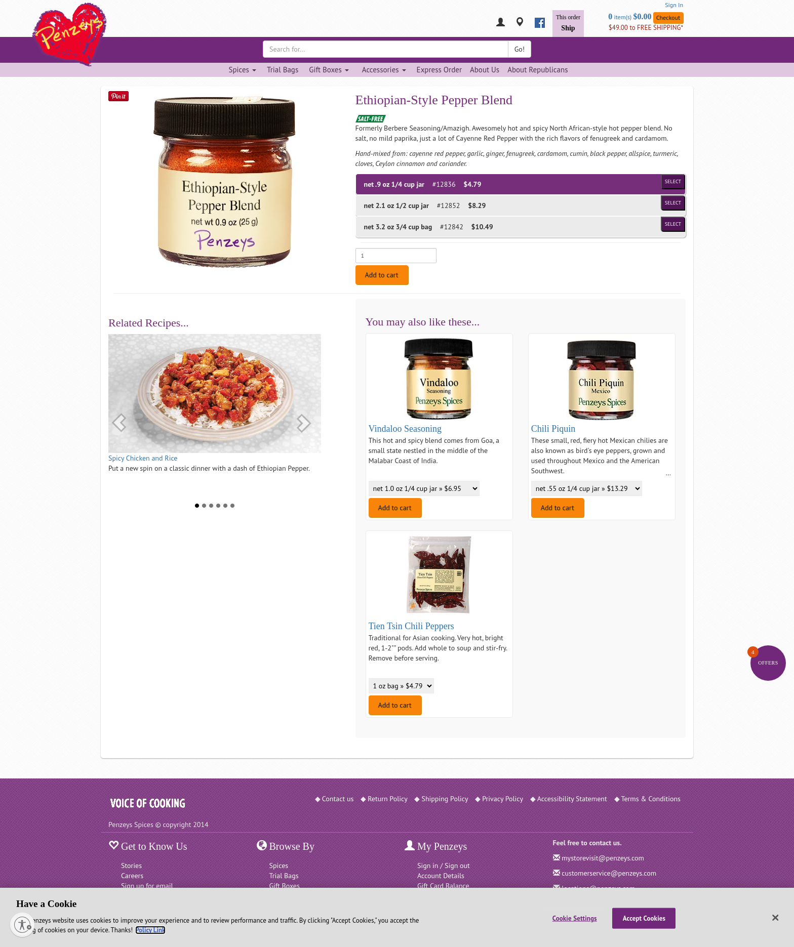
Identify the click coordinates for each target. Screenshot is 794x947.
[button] (119, 422)
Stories (131, 865)
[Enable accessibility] (22, 925)
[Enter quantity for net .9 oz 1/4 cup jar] (395, 255)
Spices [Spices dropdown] (242, 69)
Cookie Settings (574, 918)
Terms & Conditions (651, 798)
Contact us (338, 798)
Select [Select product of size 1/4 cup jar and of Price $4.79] (673, 181)
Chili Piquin (553, 429)
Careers (132, 875)
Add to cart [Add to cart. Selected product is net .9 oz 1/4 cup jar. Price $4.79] (382, 274)
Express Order (439, 69)
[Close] (776, 917)
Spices (279, 865)
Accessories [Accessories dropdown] (384, 69)
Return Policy (388, 798)
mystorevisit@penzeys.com (603, 857)
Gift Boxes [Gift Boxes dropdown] (329, 69)
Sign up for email (147, 885)
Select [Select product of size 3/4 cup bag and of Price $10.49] (673, 224)
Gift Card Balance (443, 885)
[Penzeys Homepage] (108, 22)
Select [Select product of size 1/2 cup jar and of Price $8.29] (673, 202)
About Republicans (537, 69)
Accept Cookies (644, 918)
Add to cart (395, 507)
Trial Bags (282, 69)
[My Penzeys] (500, 23)
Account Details (440, 875)
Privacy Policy (502, 798)
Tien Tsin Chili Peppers (411, 626)
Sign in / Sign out (443, 865)
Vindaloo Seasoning (405, 429)
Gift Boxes (284, 885)
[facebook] (539, 22)
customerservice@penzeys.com (609, 873)
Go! (519, 49)
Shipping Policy (444, 798)
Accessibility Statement (572, 798)
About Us (484, 69)
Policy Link (150, 930)
